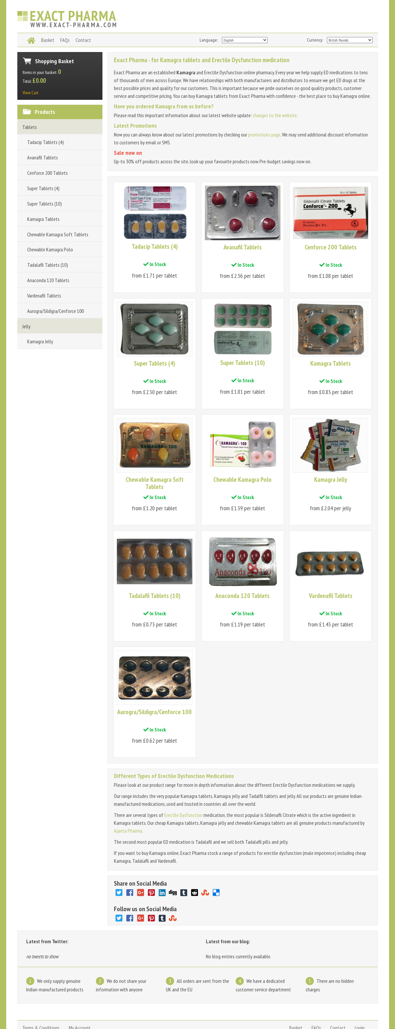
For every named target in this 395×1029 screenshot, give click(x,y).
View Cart (30, 93)
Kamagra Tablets (43, 219)
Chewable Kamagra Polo (50, 249)
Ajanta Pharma (128, 801)
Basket (295, 998)
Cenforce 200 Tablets (47, 173)
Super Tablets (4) (43, 188)
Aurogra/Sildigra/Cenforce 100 (55, 311)
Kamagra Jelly (40, 341)
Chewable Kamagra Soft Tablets (57, 234)
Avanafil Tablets (42, 157)
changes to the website (275, 115)
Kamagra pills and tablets (156, 1014)
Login (360, 998)
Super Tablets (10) (44, 203)
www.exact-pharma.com (36, 1014)
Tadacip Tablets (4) (45, 142)
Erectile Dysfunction (183, 785)
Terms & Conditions (41, 998)
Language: (209, 40)
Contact (338, 998)
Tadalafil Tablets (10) (47, 265)
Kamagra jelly (115, 1014)
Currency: (315, 40)
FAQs (316, 998)
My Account (80, 998)
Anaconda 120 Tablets (48, 280)
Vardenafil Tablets (44, 295)
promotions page (264, 134)
